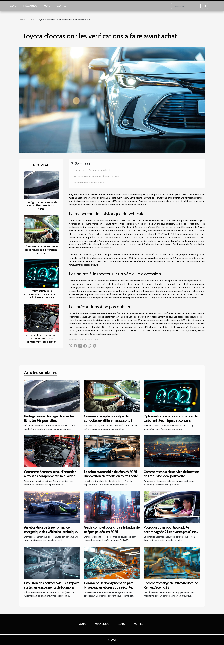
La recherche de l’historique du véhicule (92, 170)
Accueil (23, 19)
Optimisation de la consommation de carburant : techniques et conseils (41, 294)
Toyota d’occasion (102, 247)
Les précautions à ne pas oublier (88, 182)
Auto (13, 6)
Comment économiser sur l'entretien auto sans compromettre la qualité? (41, 338)
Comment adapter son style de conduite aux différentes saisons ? (41, 250)
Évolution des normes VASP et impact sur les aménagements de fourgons (51, 585)
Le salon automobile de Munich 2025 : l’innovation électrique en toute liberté (111, 474)
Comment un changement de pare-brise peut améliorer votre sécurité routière (109, 587)
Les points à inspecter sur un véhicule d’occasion (96, 176)
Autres (61, 6)
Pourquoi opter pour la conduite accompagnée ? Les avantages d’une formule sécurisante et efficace (170, 531)
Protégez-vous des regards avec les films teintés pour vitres (41, 205)
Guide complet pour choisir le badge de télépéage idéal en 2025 (112, 529)
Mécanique (30, 6)
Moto (47, 6)
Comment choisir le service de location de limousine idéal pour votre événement (171, 476)
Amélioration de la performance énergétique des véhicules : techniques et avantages (51, 531)
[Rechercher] (186, 6)
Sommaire (82, 163)
